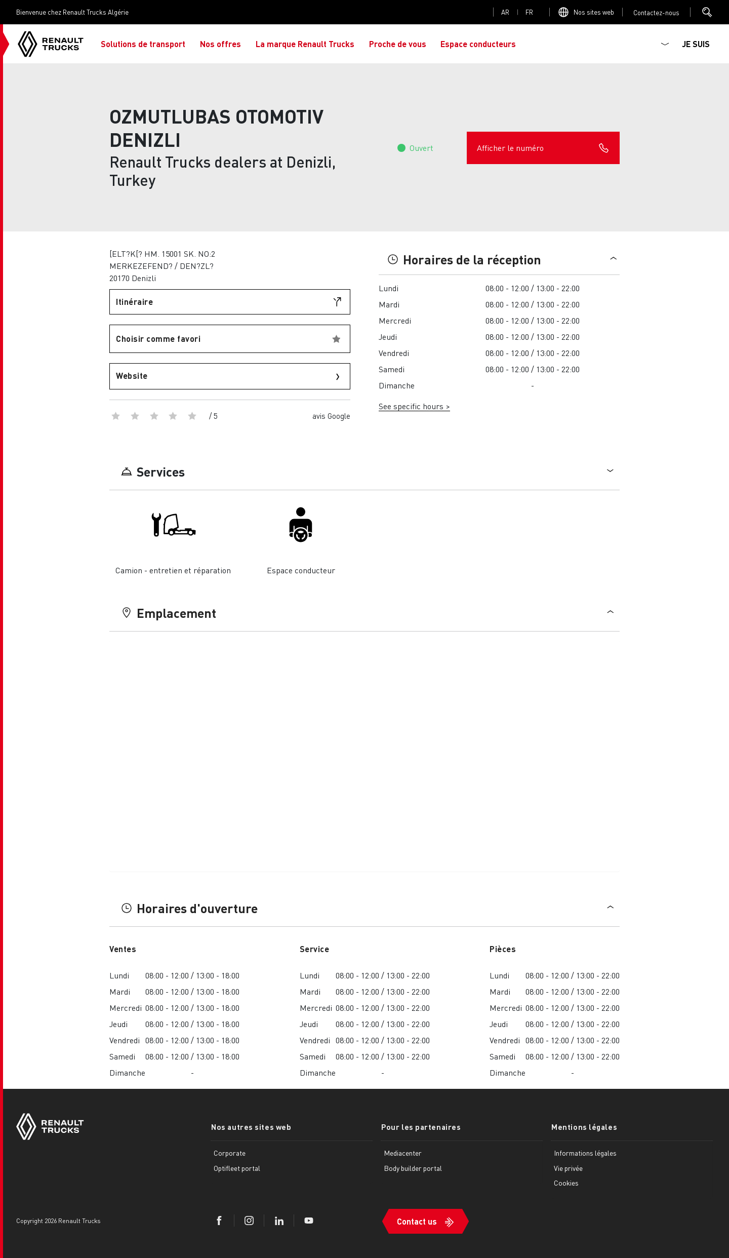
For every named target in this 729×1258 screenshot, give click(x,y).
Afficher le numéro (543, 148)
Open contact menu (656, 12)
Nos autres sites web (251, 1127)
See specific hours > (414, 406)
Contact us (417, 1220)
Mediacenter (403, 1152)
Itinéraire (134, 301)
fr (529, 12)
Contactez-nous (656, 12)
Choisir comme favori (158, 338)
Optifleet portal (237, 1167)
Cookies (566, 1182)
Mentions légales (584, 1127)
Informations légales (585, 1152)
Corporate (230, 1152)
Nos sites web (594, 12)
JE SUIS (696, 43)
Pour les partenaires (420, 1127)
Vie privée (568, 1167)
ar (505, 12)
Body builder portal (413, 1167)
